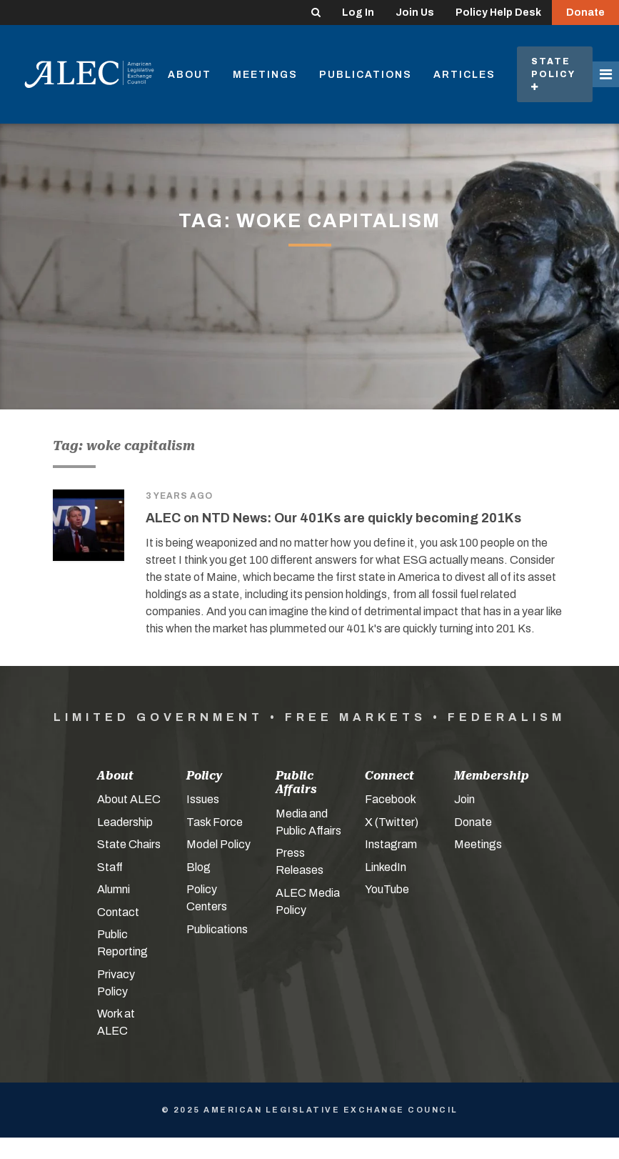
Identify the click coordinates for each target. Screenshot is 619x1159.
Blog (198, 867)
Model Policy (218, 844)
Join (464, 799)
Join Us (415, 12)
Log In (358, 12)
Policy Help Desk (498, 12)
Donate (585, 12)
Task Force (214, 822)
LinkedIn (385, 867)
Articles (464, 74)
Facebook (390, 799)
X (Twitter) (391, 822)
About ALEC (129, 799)
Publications (365, 74)
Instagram (391, 844)
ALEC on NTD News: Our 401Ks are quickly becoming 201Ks (333, 518)
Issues (202, 799)
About (189, 74)
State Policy (554, 73)
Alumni (113, 889)
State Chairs (129, 844)
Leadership (125, 822)
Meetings (265, 74)
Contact (118, 912)
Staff (110, 867)
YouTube (387, 889)
